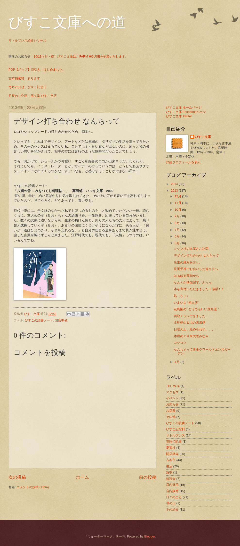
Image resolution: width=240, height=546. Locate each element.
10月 (178, 209)
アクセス (172, 392)
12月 (178, 196)
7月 (177, 230)
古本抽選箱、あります (24, 78)
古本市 (171, 460)
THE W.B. (173, 386)
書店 (169, 466)
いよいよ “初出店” (186, 302)
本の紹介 (172, 509)
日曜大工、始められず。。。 (194, 329)
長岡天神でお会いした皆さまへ (196, 269)
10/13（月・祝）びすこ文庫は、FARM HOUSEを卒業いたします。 (81, 56)
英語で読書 (174, 441)
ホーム (82, 477)
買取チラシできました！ (191, 316)
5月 (177, 243)
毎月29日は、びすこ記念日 (27, 87)
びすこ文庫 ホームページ (184, 107)
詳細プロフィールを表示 (183, 162)
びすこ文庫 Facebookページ (186, 112)
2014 (175, 184)
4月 (177, 362)
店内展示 (172, 485)
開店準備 (61, 320)
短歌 (169, 472)
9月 (177, 216)
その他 (171, 417)
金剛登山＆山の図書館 (189, 322)
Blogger (149, 536)
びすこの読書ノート (39, 320)
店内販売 (172, 491)
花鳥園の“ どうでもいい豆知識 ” (196, 309)
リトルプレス (175, 435)
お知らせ (172, 404)
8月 (177, 223)
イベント (172, 398)
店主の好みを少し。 (188, 262)
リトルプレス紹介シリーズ (27, 40)
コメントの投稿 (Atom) (32, 487)
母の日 (171, 503)
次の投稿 (17, 477)
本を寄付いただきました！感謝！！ (199, 289)
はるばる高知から (186, 275)
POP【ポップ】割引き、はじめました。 (36, 69)
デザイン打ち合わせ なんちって (196, 255)
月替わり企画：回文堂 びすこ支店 (32, 96)
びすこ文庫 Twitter (179, 116)
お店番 (171, 410)
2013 (175, 190)
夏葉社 (171, 447)
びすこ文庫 (203, 137)
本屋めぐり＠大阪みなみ (191, 336)
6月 (177, 236)
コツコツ (180, 342)
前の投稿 (147, 477)
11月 (178, 203)
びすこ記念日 (175, 429)
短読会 (171, 478)
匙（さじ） (182, 296)
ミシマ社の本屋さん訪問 (191, 249)
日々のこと (174, 497)
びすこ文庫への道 (67, 22)
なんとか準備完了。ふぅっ (193, 282)
